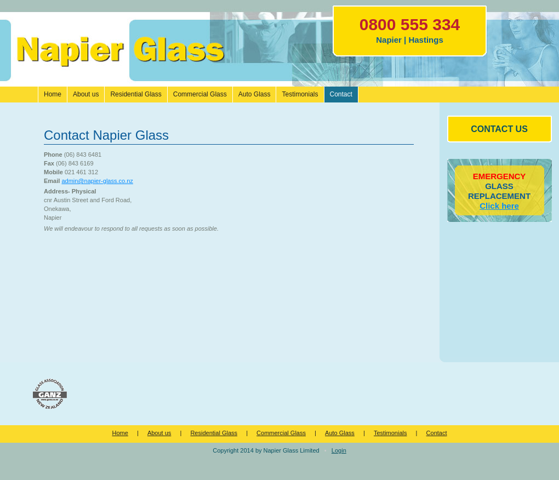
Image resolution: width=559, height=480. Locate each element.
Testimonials (390, 433)
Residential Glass (213, 433)
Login (339, 450)
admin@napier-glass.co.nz (97, 181)
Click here (499, 205)
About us (159, 433)
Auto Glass (340, 433)
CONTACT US (499, 129)
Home (120, 433)
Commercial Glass (281, 433)
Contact (436, 433)
